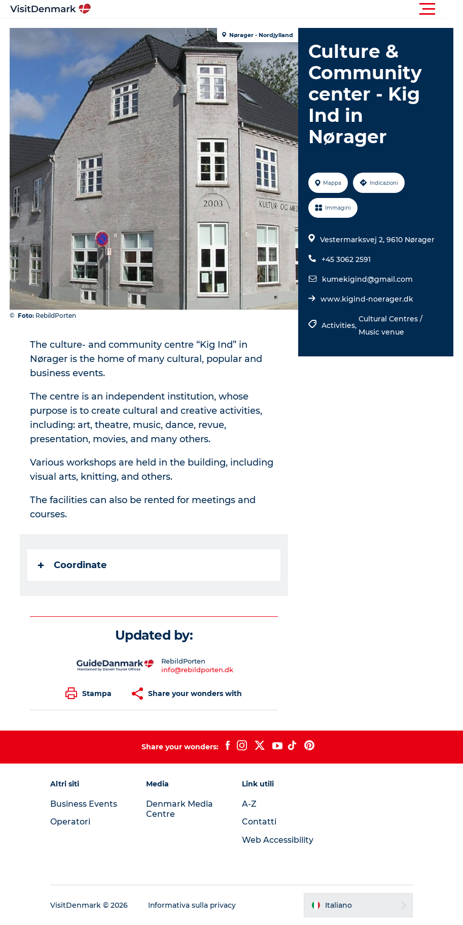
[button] (277, 9)
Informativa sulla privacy (194, 905)
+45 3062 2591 (345, 259)
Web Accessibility (277, 840)
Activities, (339, 325)
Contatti (259, 822)
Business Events (85, 804)
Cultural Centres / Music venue (390, 325)
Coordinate (73, 565)
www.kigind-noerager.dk (366, 299)
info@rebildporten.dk (197, 670)
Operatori (72, 822)
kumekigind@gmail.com (367, 279)
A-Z (249, 804)
